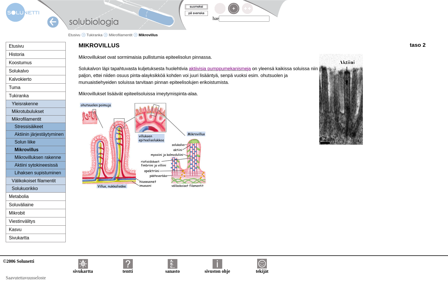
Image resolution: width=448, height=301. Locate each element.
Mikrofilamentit (123, 35)
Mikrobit (17, 213)
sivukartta (83, 269)
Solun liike (25, 142)
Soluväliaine (21, 204)
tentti (128, 269)
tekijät (262, 269)
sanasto (172, 269)
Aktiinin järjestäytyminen (39, 134)
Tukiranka (97, 35)
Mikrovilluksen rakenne (38, 157)
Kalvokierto (20, 79)
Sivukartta (19, 237)
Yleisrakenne (25, 103)
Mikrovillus (27, 149)
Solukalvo (19, 70)
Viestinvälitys (22, 221)
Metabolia (19, 196)
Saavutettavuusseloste (26, 277)
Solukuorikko (25, 188)
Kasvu (15, 229)
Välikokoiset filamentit (34, 180)
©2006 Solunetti (18, 261)
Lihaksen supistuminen (38, 172)
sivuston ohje (217, 269)
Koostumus (20, 62)
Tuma (14, 87)
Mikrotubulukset (28, 111)
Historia (16, 54)
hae (216, 18)
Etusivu (77, 35)
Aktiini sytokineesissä (36, 165)
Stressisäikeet (29, 126)
